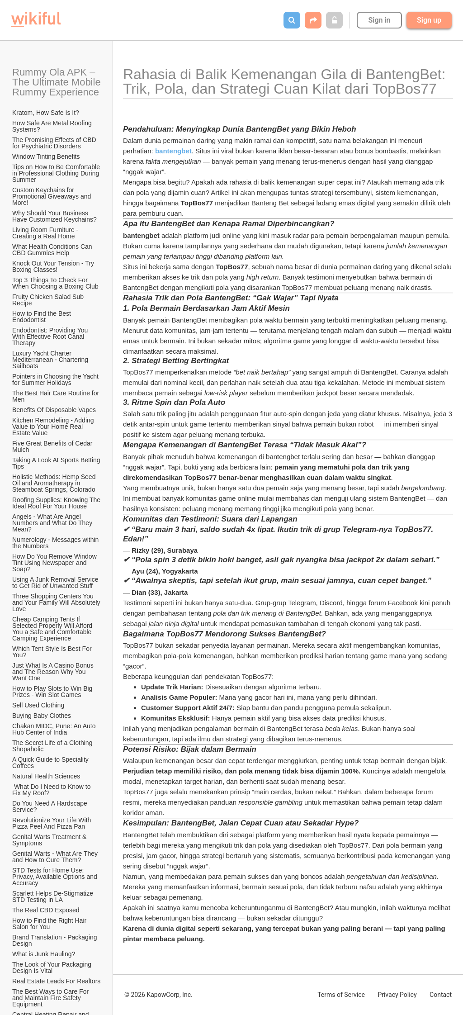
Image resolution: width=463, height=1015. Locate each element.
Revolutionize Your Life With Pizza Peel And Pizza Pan (52, 823)
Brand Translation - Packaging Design (55, 940)
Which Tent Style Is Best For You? (52, 652)
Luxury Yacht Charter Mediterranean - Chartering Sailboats (51, 360)
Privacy (397, 994)
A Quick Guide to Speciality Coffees (51, 762)
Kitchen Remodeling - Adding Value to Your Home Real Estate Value (53, 426)
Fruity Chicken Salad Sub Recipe (48, 300)
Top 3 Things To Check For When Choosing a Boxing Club (55, 283)
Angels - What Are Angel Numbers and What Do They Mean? (53, 523)
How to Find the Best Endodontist (42, 316)
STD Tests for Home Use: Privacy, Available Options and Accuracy (55, 877)
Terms (341, 994)
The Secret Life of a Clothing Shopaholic (53, 746)
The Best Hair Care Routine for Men (56, 396)
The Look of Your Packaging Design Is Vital (52, 967)
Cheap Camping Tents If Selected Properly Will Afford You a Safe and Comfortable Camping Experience (53, 629)
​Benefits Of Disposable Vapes (54, 409)
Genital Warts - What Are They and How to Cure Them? (55, 856)
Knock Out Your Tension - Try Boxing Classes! (54, 266)
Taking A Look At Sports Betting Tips (57, 463)
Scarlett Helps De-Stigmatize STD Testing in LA (53, 896)
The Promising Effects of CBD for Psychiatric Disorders (55, 143)
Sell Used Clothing (38, 705)
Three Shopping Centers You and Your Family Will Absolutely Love (57, 602)
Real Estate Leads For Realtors (56, 981)
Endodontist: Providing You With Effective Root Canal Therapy (51, 336)
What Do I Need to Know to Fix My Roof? (52, 790)
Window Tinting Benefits (46, 156)
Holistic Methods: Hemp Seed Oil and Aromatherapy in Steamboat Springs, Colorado (54, 483)
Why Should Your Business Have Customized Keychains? (54, 216)
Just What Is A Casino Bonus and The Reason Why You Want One (53, 672)
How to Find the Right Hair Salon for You (50, 923)
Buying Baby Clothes (42, 715)
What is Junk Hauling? (43, 954)
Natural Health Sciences (46, 776)
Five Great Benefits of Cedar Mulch (53, 446)
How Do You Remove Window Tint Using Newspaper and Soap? (55, 563)
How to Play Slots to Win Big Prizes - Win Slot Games (53, 691)
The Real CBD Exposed (46, 910)
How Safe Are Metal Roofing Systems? (53, 126)
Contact (441, 994)
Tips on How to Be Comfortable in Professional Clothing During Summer (57, 173)
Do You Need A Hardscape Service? (50, 806)
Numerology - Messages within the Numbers (56, 543)
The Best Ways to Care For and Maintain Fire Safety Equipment (51, 998)
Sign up (429, 20)
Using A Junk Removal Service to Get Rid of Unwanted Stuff (56, 582)
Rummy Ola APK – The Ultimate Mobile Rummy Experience (57, 82)
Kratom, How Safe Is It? (45, 112)
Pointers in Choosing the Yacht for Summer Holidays (56, 379)
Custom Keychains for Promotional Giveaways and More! (52, 196)
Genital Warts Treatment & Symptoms (50, 840)
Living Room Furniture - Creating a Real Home (46, 233)
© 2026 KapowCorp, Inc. (158, 994)
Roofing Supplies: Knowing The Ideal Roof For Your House (57, 503)
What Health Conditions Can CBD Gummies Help (53, 249)
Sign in (379, 20)
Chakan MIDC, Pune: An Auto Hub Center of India (54, 729)
